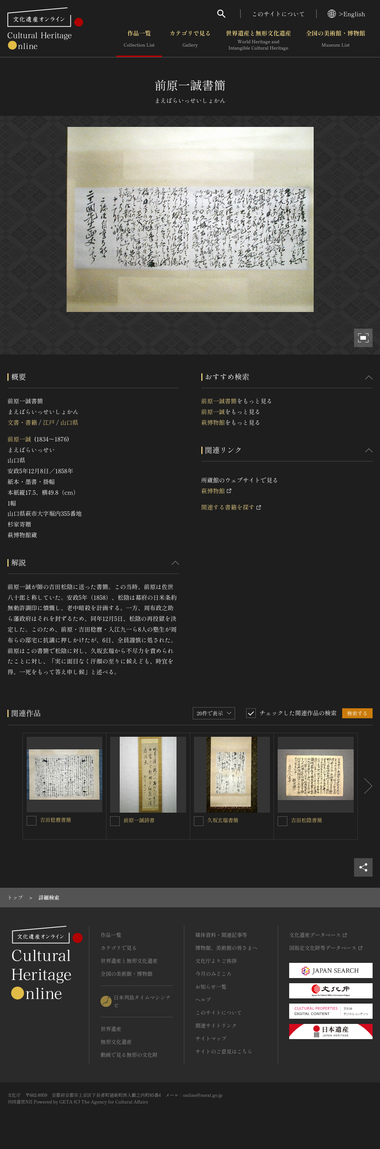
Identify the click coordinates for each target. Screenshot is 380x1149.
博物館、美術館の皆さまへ (226, 947)
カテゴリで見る (190, 40)
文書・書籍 (22, 422)
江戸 (48, 422)
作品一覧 (139, 40)
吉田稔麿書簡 (55, 819)
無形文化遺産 (116, 1041)
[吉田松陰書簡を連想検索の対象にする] (282, 821)
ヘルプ (203, 999)
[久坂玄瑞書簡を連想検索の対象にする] (199, 821)
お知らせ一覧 (211, 986)
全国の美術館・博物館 (335, 40)
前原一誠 (19, 438)
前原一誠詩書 (139, 820)
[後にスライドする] (365, 786)
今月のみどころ (213, 973)
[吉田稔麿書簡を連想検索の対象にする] (31, 821)
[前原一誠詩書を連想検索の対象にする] (115, 821)
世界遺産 (110, 1028)
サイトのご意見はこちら (223, 1051)
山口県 (69, 422)
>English (346, 13)
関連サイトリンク (216, 1025)
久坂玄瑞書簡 (222, 820)
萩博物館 (213, 422)
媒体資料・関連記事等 (221, 934)
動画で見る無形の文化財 (129, 1054)
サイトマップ (211, 1038)
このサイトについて (278, 13)
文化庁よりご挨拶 (216, 960)
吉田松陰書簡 (306, 820)
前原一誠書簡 (219, 400)
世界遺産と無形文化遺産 (258, 40)
